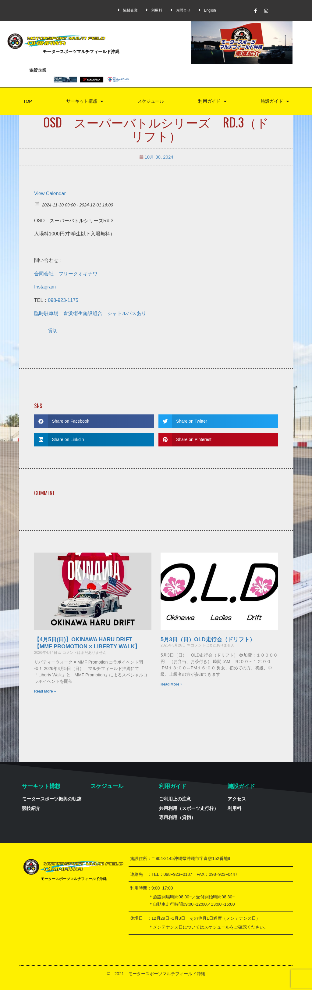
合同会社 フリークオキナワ (66, 275)
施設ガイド (275, 102)
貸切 (53, 332)
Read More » (45, 693)
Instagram (45, 288)
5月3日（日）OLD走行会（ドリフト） (208, 641)
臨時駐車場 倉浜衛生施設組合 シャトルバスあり (90, 315)
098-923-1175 (63, 302)
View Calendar (50, 195)
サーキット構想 (84, 102)
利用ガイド (212, 102)
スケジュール (150, 102)
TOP (27, 102)
